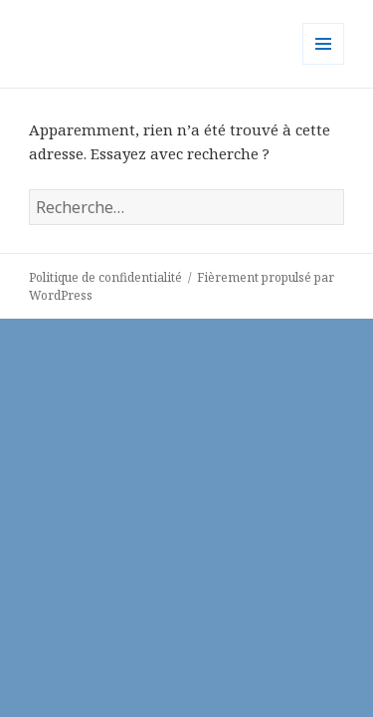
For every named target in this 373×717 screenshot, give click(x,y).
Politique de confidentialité (105, 277)
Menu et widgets (323, 64)
